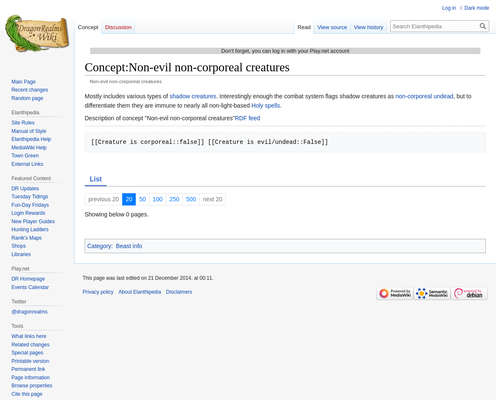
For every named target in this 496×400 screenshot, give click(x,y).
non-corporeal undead (424, 96)
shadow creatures (193, 96)
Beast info (129, 246)
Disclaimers (179, 292)
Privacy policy (98, 292)
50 (142, 199)
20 (129, 199)
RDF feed (247, 118)
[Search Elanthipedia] (439, 26)
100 (157, 199)
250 (174, 199)
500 (191, 199)
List (96, 179)
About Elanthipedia (139, 292)
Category (99, 246)
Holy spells (266, 105)
